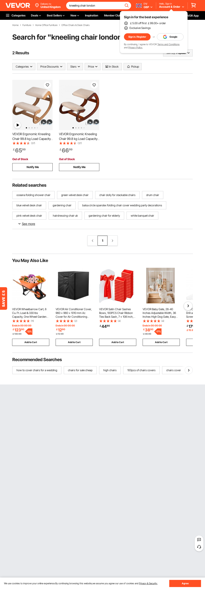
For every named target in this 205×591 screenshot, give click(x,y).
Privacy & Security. (148, 583)
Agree (185, 583)
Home (15, 25)
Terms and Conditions (168, 44)
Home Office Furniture (46, 25)
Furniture (26, 25)
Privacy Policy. (135, 47)
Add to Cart (30, 342)
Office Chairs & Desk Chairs (75, 25)
